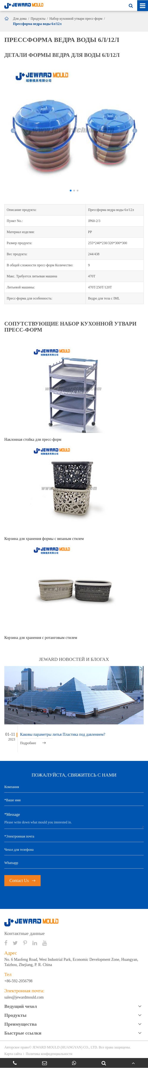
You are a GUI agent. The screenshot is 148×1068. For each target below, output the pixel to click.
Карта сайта (13, 1054)
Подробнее (33, 743)
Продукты (38, 18)
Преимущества (20, 1024)
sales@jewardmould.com (24, 997)
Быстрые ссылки (22, 1033)
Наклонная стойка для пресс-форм (32, 439)
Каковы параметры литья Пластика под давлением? (62, 734)
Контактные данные (24, 933)
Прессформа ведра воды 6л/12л (37, 24)
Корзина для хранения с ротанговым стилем (40, 637)
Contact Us (22, 880)
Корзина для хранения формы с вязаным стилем (44, 538)
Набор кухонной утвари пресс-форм (75, 18)
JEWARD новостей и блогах (74, 659)
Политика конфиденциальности (49, 1054)
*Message (12, 814)
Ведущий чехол (20, 1006)
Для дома (20, 18)
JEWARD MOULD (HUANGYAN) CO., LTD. (65, 1047)
